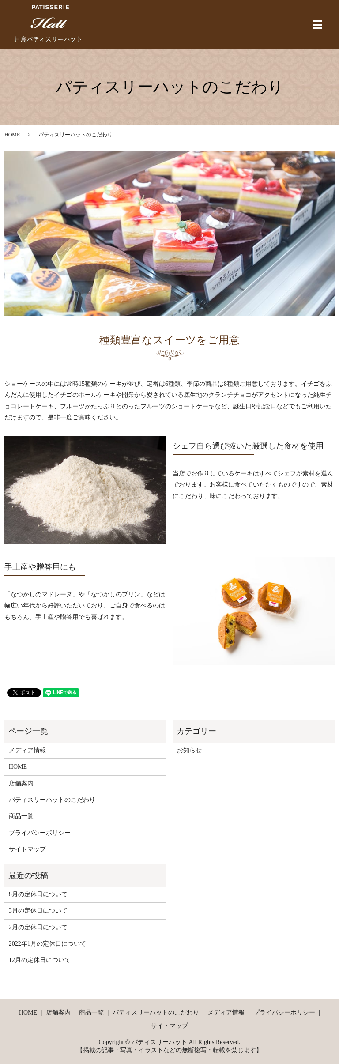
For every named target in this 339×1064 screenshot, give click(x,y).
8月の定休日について (38, 894)
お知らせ (189, 750)
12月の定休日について (40, 960)
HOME (12, 135)
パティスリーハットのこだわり (52, 799)
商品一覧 (21, 816)
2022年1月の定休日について (47, 943)
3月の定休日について (38, 910)
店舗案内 (21, 783)
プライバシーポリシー (40, 833)
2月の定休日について (38, 927)
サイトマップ (27, 849)
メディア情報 (27, 750)
